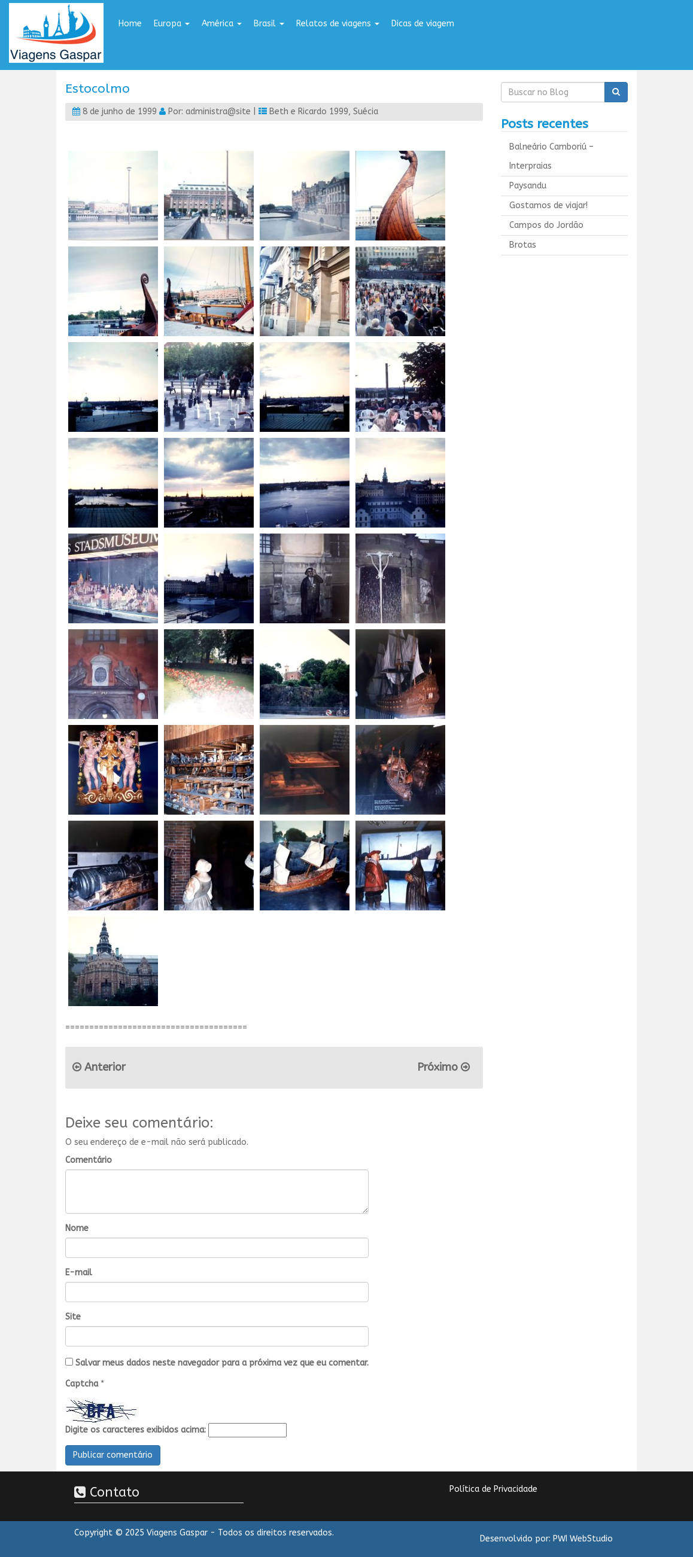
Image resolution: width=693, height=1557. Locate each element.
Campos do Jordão (546, 225)
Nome (77, 1228)
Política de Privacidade (493, 1489)
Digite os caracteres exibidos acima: (135, 1430)
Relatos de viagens (337, 24)
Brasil (269, 24)
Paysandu (527, 186)
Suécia (365, 111)
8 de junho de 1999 (120, 111)
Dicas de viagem (422, 24)
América (222, 24)
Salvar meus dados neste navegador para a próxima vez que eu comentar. (222, 1363)
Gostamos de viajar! (548, 205)
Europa (172, 24)
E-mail (78, 1272)
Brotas (522, 245)
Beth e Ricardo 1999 (308, 111)
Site (73, 1317)
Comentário (88, 1160)
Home (130, 24)
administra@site (218, 111)
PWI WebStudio (583, 1539)
